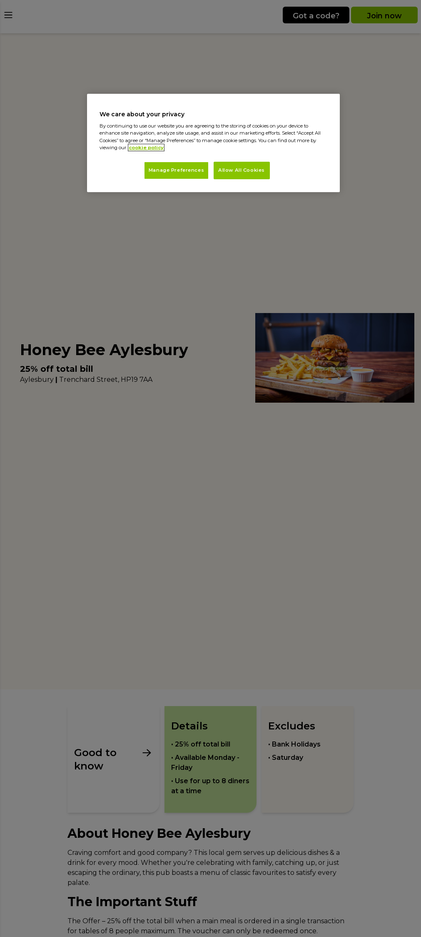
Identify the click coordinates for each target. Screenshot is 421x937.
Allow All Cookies (241, 170)
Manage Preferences (176, 170)
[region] (213, 143)
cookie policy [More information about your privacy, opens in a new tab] (146, 147)
